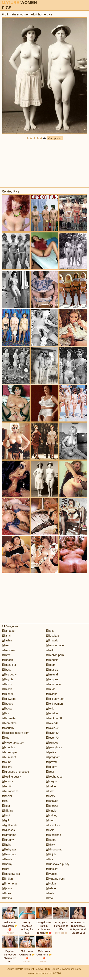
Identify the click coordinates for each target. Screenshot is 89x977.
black (7, 689)
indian (7, 878)
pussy (51, 766)
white (51, 888)
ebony (7, 781)
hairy (6, 844)
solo (50, 830)
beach (7, 659)
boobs (7, 703)
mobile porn (55, 655)
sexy (50, 796)
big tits (7, 679)
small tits (53, 825)
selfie (51, 786)
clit (5, 737)
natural (52, 674)
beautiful (9, 664)
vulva (51, 883)
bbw (6, 655)
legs (50, 630)
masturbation (55, 645)
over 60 (52, 732)
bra (5, 713)
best (6, 669)
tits (49, 859)
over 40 (52, 723)
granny (8, 839)
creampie (9, 752)
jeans (7, 888)
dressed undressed (15, 771)
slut (50, 820)
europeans (10, 791)
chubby (8, 728)
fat (5, 800)
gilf (5, 820)
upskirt (52, 868)
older (50, 708)
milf (50, 650)
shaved (52, 800)
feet (6, 805)
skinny (51, 815)
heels (7, 859)
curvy (7, 766)
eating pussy (11, 776)
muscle (52, 669)
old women (54, 703)
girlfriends (9, 825)
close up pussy (13, 742)
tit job (51, 854)
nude (50, 689)
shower (52, 805)
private (52, 762)
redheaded (54, 776)
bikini (7, 684)
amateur (8, 630)
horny (7, 864)
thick (50, 844)
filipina (7, 810)
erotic (7, 786)
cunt (6, 762)
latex (6, 893)
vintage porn (55, 878)
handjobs (9, 854)
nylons (51, 693)
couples (8, 747)
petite (51, 752)
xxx (49, 898)
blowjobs (9, 698)
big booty (9, 674)
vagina (52, 873)
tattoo (51, 839)
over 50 (52, 728)
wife (50, 893)
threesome (54, 849)
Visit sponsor (55, 138)
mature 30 (54, 718)
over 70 (52, 737)
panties (52, 742)
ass (6, 645)
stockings (53, 834)
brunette (8, 718)
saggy (51, 781)
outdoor (52, 713)
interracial (9, 883)
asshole (8, 650)
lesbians (52, 635)
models (52, 659)
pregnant (53, 757)
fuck (6, 815)
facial (7, 796)
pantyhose (54, 747)
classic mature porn (15, 732)
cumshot (9, 757)
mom (50, 664)
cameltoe (9, 723)
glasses (8, 830)
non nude (53, 684)
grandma (9, 834)
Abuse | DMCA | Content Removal (25, 969)
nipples (52, 679)
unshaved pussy (57, 864)
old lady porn (55, 698)
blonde (8, 693)
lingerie (52, 640)
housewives (11, 873)
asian (7, 640)
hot (5, 868)
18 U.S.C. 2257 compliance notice (63, 969)
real (50, 771)
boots (7, 708)
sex (50, 791)
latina (7, 898)
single (51, 810)
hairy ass (9, 849)
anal (6, 635)
